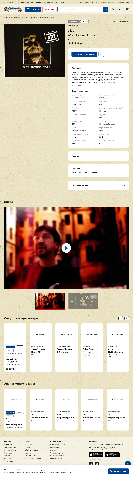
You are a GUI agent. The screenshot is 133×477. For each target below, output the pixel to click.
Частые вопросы (56, 453)
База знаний (55, 447)
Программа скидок (12, 2)
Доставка (38, 2)
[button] (50, 301)
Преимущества (10, 450)
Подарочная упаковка (33, 458)
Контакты (55, 2)
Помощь (64, 2)
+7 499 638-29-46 (86, 2)
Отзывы (7, 456)
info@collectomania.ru (114, 444)
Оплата (47, 2)
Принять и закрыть (118, 471)
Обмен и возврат (31, 450)
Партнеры (8, 453)
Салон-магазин (27, 2)
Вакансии (8, 458)
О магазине (8, 461)
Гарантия (28, 453)
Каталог (33, 9)
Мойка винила (30, 456)
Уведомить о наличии (84, 54)
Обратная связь (56, 458)
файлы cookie (22, 470)
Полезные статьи (57, 456)
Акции (49, 9)
